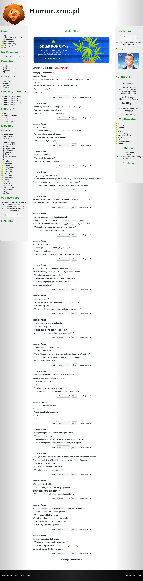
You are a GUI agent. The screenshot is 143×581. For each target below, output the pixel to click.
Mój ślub (121, 138)
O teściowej (7, 172)
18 (118, 130)
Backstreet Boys (124, 141)
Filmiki (5, 66)
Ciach (5, 113)
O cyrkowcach (8, 150)
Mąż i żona (7, 140)
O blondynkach (9, 148)
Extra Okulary (123, 134)
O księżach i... (8, 160)
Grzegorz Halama (10, 115)
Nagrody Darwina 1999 (12, 100)
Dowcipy (36, 68)
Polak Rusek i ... (9, 187)
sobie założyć (128, 45)
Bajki (5, 36)
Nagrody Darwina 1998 (12, 98)
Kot (119, 139)
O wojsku (6, 173)
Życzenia (6, 85)
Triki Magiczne (8, 46)
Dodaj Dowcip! (6, 130)
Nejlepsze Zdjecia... (125, 136)
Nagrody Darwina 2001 (12, 102)
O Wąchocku (8, 175)
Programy (7, 70)
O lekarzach (7, 162)
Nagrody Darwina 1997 (12, 96)
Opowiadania (8, 40)
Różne (5, 191)
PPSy (5, 72)
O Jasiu (6, 154)
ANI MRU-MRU (9, 121)
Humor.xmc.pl (55, 11)
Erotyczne (7, 138)
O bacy (6, 146)
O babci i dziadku (9, 144)
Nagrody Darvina (9, 142)
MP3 (5, 68)
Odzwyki (6, 183)
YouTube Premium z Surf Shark (15, 57)
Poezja (5, 47)
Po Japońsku (8, 185)
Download (8, 61)
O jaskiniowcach (9, 156)
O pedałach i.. (8, 164)
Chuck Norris (8, 134)
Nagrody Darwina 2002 (12, 104)
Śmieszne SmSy (9, 42)
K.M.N (5, 119)
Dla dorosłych (8, 136)
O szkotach (7, 170)
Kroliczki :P (122, 128)
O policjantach (8, 168)
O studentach (8, 166)
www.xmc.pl (136, 575)
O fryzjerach (7, 152)
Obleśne (6, 181)
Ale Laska (121, 126)
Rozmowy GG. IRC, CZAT (13, 38)
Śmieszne (7, 81)
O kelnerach (7, 158)
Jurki (5, 117)
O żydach (6, 179)
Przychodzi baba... (10, 189)
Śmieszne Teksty (9, 44)
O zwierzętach (8, 177)
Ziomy (120, 124)
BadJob (120, 132)
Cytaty (5, 83)
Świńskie (6, 193)
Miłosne (6, 87)
